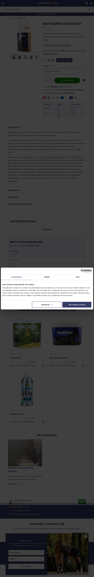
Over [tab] (78, 277)
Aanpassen (46, 305)
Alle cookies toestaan (77, 305)
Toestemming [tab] (16, 277)
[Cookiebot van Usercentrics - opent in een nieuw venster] (82, 270)
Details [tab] (47, 277)
